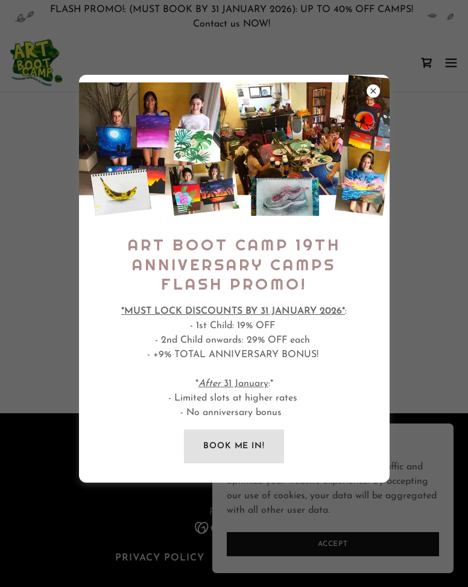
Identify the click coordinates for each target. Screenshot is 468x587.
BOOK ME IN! (234, 446)
